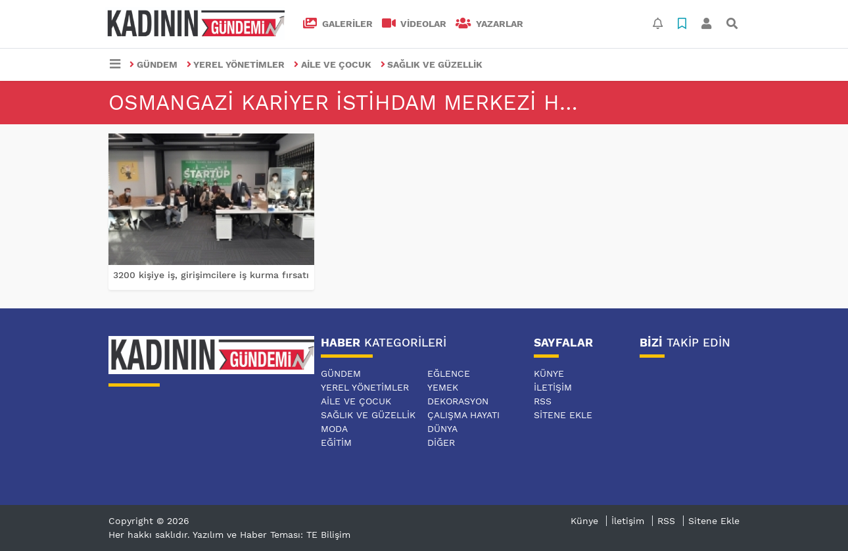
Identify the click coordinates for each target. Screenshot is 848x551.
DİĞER (441, 442)
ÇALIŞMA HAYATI (463, 415)
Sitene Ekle (563, 415)
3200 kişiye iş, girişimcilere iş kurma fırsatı (211, 275)
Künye (549, 373)
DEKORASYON (457, 401)
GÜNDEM (153, 64)
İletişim (553, 387)
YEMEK (442, 387)
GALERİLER (338, 23)
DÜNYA (442, 428)
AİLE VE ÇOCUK (332, 64)
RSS (543, 401)
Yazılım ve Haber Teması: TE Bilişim (271, 534)
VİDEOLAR (414, 23)
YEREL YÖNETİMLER (236, 64)
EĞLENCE (448, 373)
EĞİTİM (336, 442)
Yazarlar (489, 23)
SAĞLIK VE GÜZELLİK (432, 64)
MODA (334, 428)
